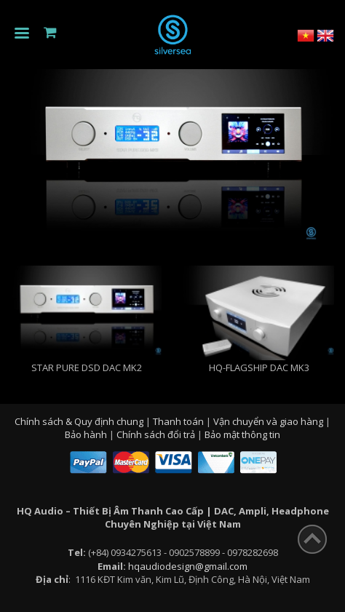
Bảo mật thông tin (242, 434)
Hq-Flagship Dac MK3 (259, 367)
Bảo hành (87, 434)
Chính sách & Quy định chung (80, 421)
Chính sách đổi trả (156, 434)
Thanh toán (179, 421)
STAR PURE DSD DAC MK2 (86, 367)
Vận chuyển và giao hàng (269, 421)
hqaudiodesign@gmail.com (187, 566)
